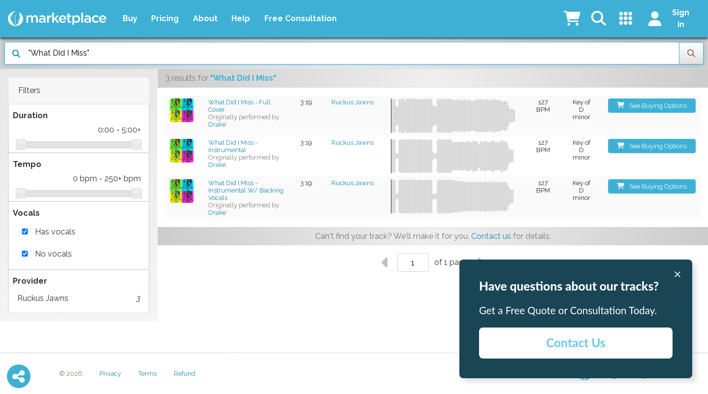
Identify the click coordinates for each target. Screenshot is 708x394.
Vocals (26, 213)
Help (240, 18)
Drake (217, 124)
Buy (130, 18)
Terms (147, 373)
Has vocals (55, 231)
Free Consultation (300, 18)
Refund (184, 373)
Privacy (110, 373)
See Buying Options (652, 105)
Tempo (27, 164)
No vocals (53, 254)
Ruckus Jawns (78, 298)
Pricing (165, 18)
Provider (30, 281)
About (205, 18)
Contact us (491, 236)
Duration (30, 115)
